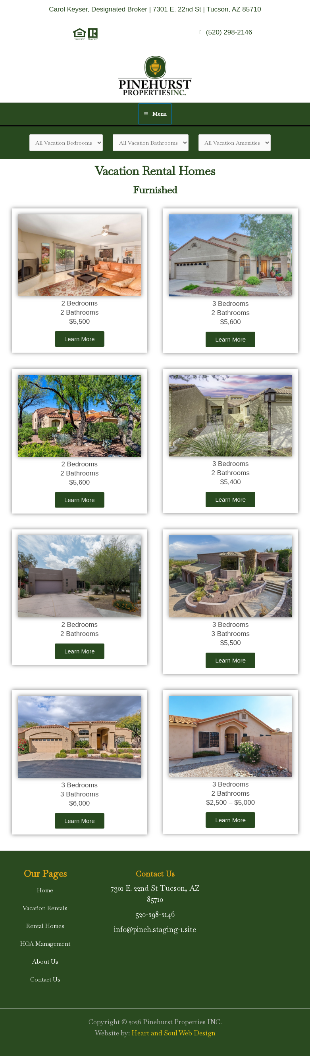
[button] (45, 890)
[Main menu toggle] (155, 113)
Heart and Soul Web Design (173, 1033)
